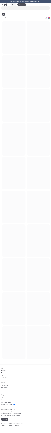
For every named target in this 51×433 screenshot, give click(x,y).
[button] (2, 4)
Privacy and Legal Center (7, 399)
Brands (3, 373)
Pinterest (10, 425)
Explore (39, 1)
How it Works (4, 385)
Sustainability (4, 387)
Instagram (4, 425)
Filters (5, 18)
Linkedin (16, 425)
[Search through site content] (24, 8)
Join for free (21, 4)
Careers (3, 390)
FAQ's (2, 397)
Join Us (5, 419)
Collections (4, 377)
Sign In (13, 4)
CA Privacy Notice (6, 402)
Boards (3, 375)
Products (3, 370)
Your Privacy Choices (8, 404)
